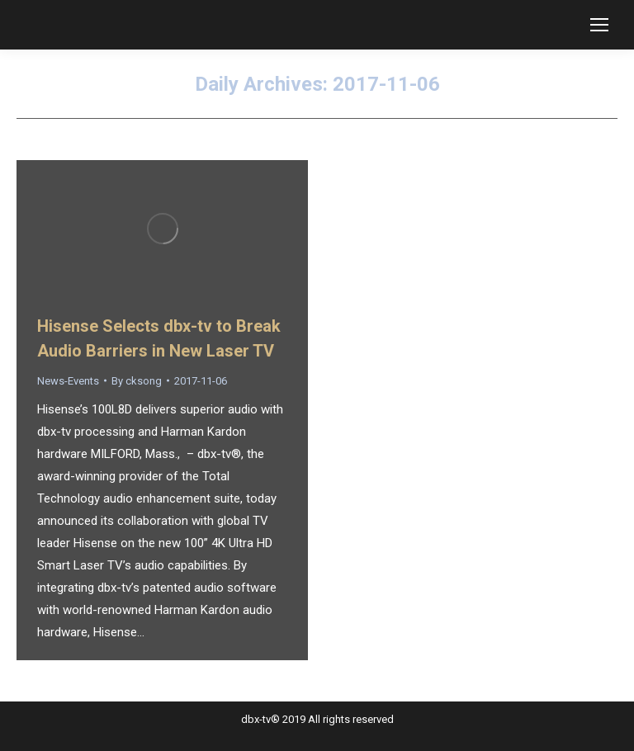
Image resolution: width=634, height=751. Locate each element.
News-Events (68, 381)
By (136, 381)
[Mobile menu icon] (599, 24)
